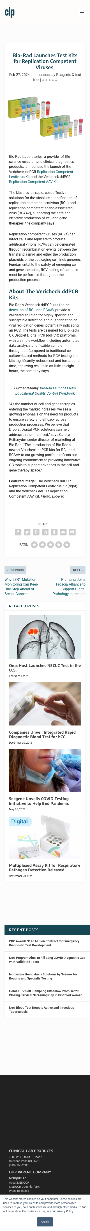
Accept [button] (45, 1222)
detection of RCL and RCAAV (31, 310)
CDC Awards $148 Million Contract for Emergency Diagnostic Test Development (44, 943)
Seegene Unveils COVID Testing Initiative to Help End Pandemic (39, 801)
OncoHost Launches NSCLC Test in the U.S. (45, 667)
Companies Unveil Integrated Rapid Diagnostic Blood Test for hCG (42, 734)
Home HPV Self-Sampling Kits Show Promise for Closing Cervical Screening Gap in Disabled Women (45, 993)
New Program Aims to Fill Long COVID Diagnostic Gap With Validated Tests (47, 960)
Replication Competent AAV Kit (33, 182)
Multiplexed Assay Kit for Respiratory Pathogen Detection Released (45, 867)
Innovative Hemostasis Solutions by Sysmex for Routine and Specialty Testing (43, 976)
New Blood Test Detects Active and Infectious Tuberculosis (41, 1010)
